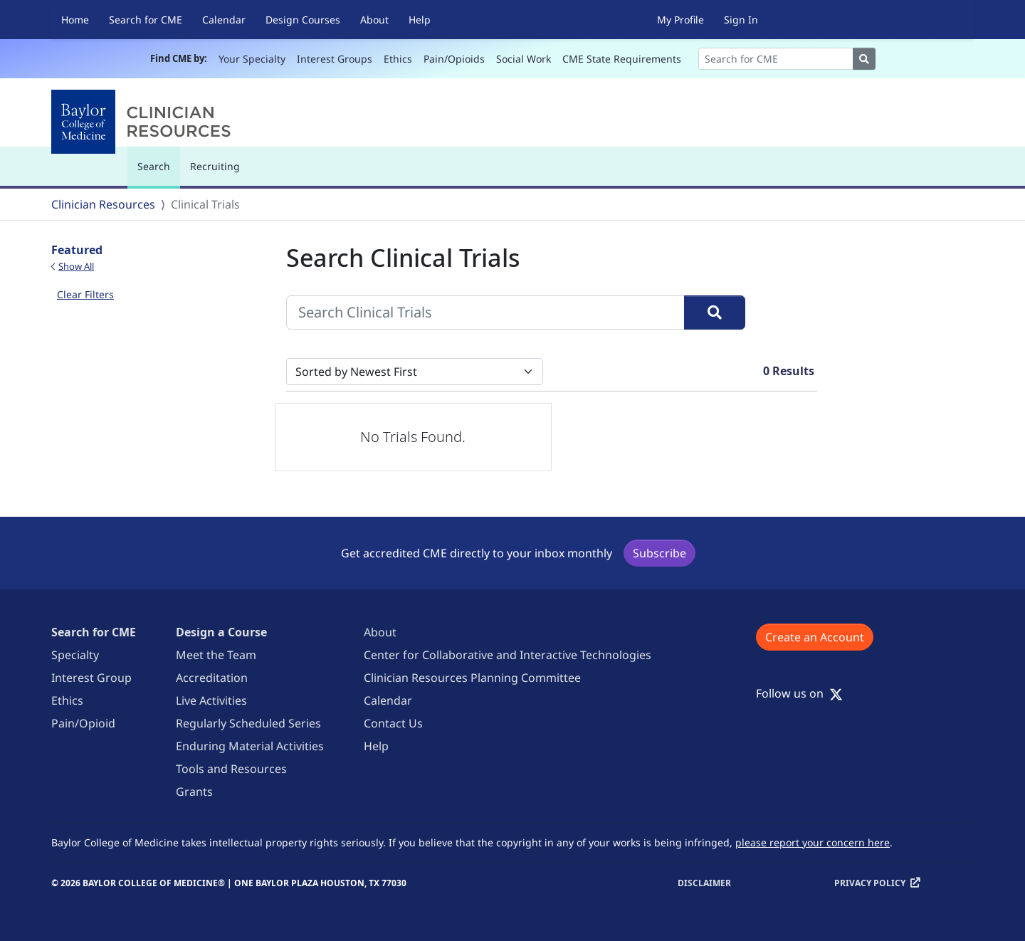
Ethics (398, 58)
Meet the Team (216, 655)
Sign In (741, 19)
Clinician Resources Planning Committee (472, 677)
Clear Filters (85, 294)
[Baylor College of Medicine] (143, 122)
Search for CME (145, 19)
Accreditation (212, 677)
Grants (194, 791)
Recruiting (215, 166)
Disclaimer (704, 883)
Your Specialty (252, 58)
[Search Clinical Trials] (485, 312)
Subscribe (659, 553)
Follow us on (799, 693)
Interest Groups (334, 58)
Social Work (523, 58)
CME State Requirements (621, 58)
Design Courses (303, 19)
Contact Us (393, 723)
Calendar (224, 19)
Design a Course (221, 632)
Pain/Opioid (83, 723)
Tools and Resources (231, 769)
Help (420, 19)
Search (157, 172)
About (374, 19)
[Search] (775, 59)
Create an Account (814, 637)
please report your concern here (812, 842)
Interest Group (91, 677)
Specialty (75, 655)
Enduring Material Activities (250, 746)
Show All (76, 266)
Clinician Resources (103, 204)
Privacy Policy (869, 883)
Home (75, 19)
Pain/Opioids (454, 58)
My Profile (680, 19)
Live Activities (211, 700)
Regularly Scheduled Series (248, 723)
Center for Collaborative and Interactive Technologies (507, 655)
